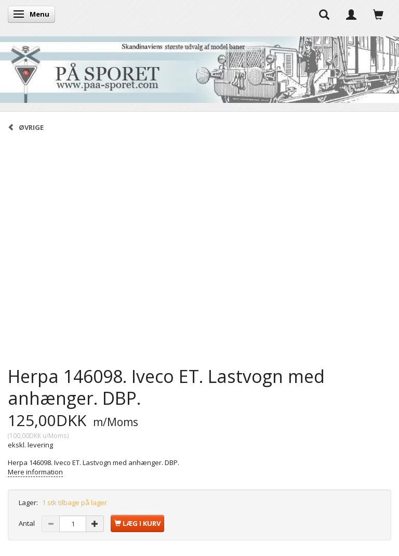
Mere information (35, 471)
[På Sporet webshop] (199, 67)
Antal (27, 523)
